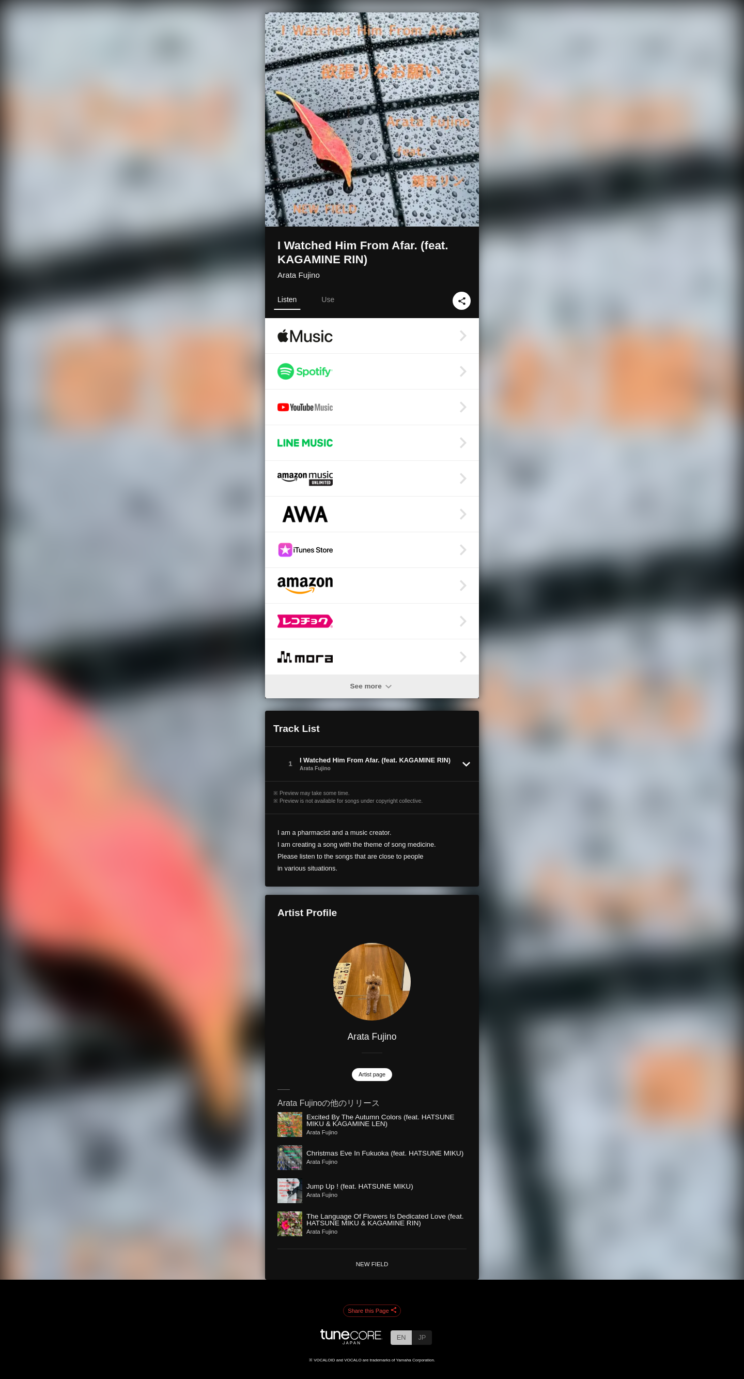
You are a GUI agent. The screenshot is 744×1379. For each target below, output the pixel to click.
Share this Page (372, 1311)
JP (422, 1337)
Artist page (372, 1074)
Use (327, 299)
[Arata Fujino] (372, 982)
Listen (287, 299)
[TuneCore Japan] (351, 1341)
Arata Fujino (298, 275)
